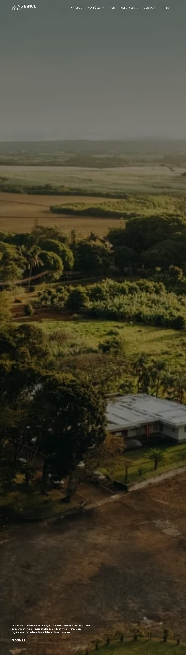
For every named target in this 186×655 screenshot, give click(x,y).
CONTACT (149, 7)
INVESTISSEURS (129, 7)
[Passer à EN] (167, 8)
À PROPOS (76, 7)
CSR (112, 7)
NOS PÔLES (96, 7)
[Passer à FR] (162, 8)
